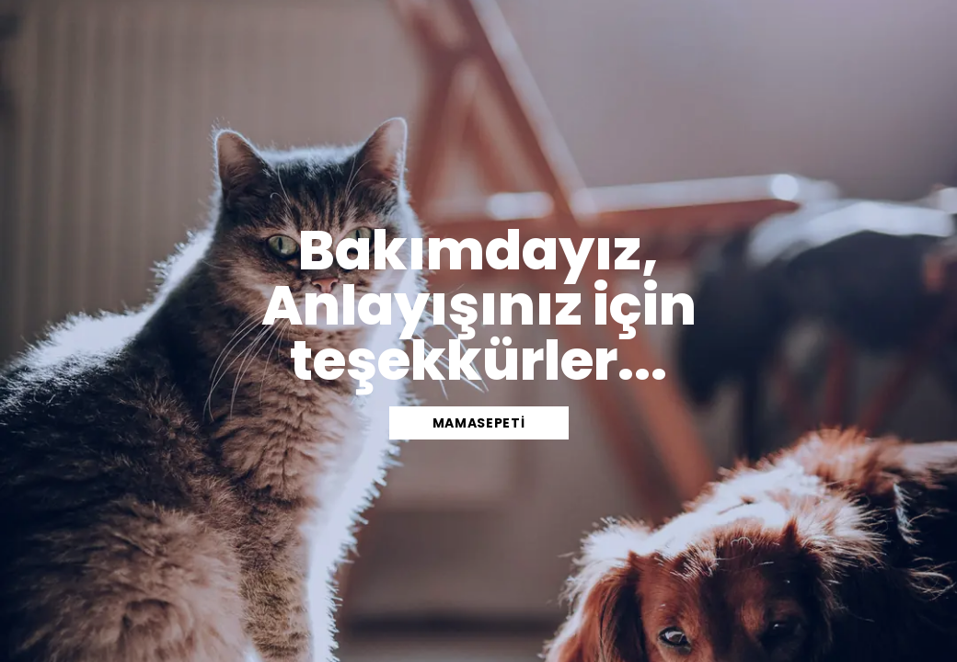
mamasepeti (478, 423)
